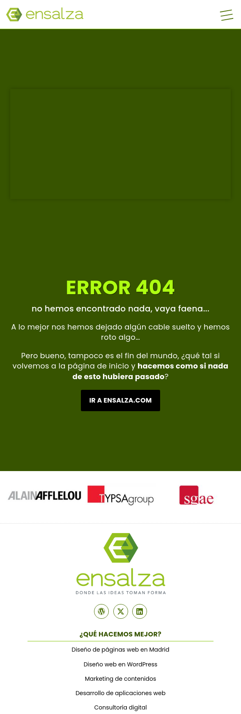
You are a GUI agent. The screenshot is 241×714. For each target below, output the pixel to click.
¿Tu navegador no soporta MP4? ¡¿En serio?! (120, 144)
